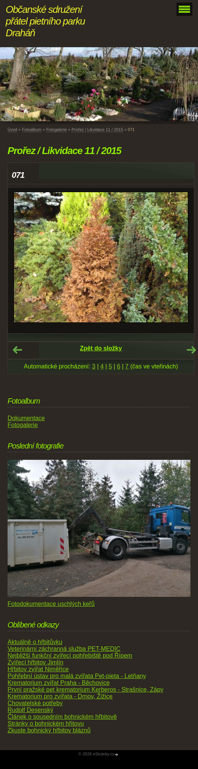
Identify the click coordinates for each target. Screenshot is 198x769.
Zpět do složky (101, 348)
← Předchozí (17, 350)
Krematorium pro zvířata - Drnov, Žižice (60, 696)
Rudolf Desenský (30, 710)
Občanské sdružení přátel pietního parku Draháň (45, 21)
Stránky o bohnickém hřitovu (46, 723)
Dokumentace (26, 418)
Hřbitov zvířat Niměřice (38, 669)
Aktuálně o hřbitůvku (35, 642)
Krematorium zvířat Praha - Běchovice (59, 683)
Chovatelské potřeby (35, 703)
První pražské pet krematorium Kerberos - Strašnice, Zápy (86, 689)
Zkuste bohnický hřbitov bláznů (49, 730)
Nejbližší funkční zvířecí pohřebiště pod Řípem (70, 655)
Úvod (12, 129)
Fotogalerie (56, 129)
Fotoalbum (32, 129)
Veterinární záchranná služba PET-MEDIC (64, 649)
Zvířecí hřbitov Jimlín (35, 662)
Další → (191, 350)
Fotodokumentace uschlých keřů (51, 604)
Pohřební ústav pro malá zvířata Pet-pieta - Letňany (77, 676)
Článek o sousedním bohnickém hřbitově (62, 717)
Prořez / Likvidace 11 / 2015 (97, 129)
